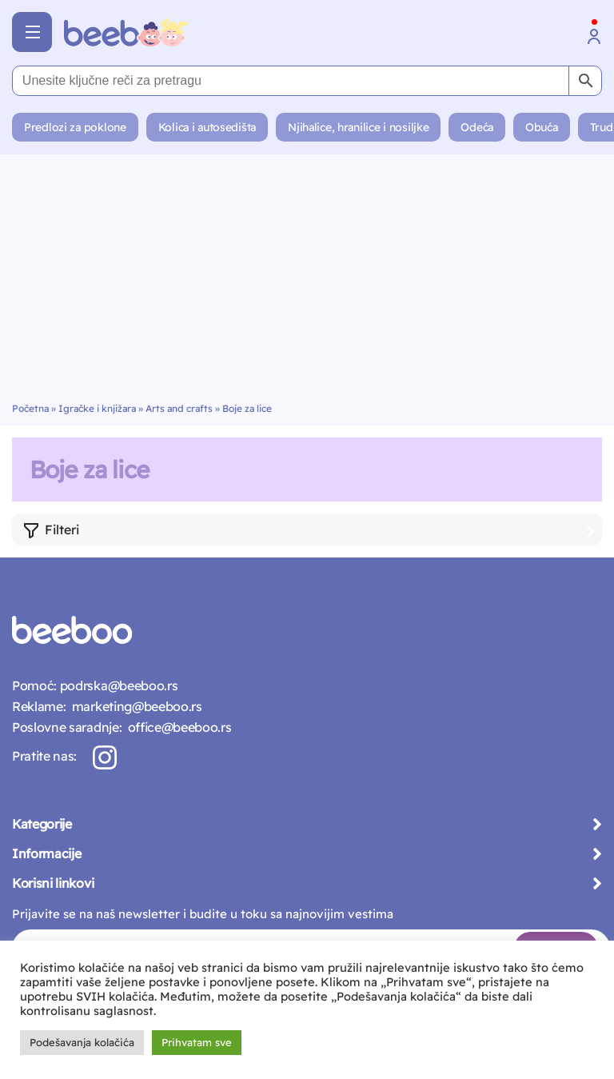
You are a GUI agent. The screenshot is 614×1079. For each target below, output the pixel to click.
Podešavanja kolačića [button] (82, 1042)
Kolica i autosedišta (207, 127)
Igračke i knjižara (97, 408)
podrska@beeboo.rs (117, 685)
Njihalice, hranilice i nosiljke (358, 127)
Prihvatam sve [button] (196, 1042)
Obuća (541, 127)
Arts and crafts (179, 408)
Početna (30, 408)
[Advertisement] (307, 282)
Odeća (476, 127)
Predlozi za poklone (75, 127)
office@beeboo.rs (176, 727)
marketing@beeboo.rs (133, 706)
